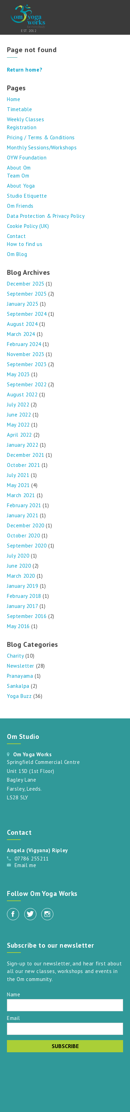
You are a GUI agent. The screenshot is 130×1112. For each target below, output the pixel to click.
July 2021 (18, 475)
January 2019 (22, 586)
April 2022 (19, 434)
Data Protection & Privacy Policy (46, 216)
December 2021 (25, 455)
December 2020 (25, 525)
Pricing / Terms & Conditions (41, 137)
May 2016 (18, 626)
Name (13, 994)
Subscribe (65, 1046)
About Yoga (21, 185)
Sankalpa (18, 686)
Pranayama (20, 676)
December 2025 (25, 283)
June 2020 (19, 565)
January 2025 (22, 303)
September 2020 (26, 545)
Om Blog (17, 254)
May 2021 (18, 485)
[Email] (65, 1029)
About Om (19, 167)
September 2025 (26, 293)
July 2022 (18, 404)
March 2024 (21, 334)
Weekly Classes (25, 119)
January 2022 (22, 445)
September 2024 (26, 314)
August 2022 (22, 394)
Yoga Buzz (19, 696)
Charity (15, 655)
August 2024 (22, 324)
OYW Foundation (26, 157)
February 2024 (24, 344)
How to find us (24, 244)
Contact (16, 236)
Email (13, 1018)
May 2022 (18, 424)
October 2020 (23, 535)
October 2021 (23, 465)
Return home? (24, 69)
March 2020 (21, 576)
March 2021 (21, 495)
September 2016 (26, 616)
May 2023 (18, 374)
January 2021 (22, 515)
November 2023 (25, 354)
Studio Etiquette (27, 195)
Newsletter (20, 665)
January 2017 (22, 606)
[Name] (65, 1005)
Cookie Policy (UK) (28, 226)
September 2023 (26, 364)
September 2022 (26, 384)
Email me (25, 865)
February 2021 (24, 505)
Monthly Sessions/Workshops (42, 147)
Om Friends (20, 206)
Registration (21, 127)
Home (13, 99)
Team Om (18, 175)
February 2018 (24, 596)
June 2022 (19, 414)
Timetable (19, 109)
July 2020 (18, 555)
